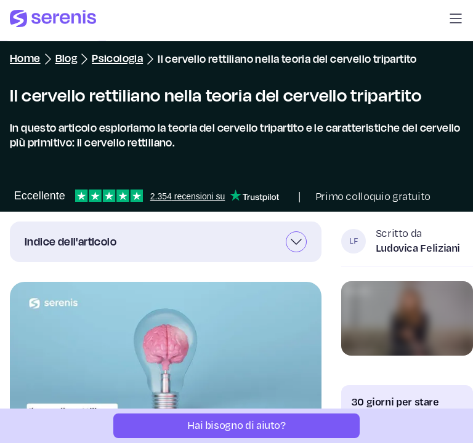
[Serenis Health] (53, 20)
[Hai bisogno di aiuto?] (236, 425)
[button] (455, 20)
